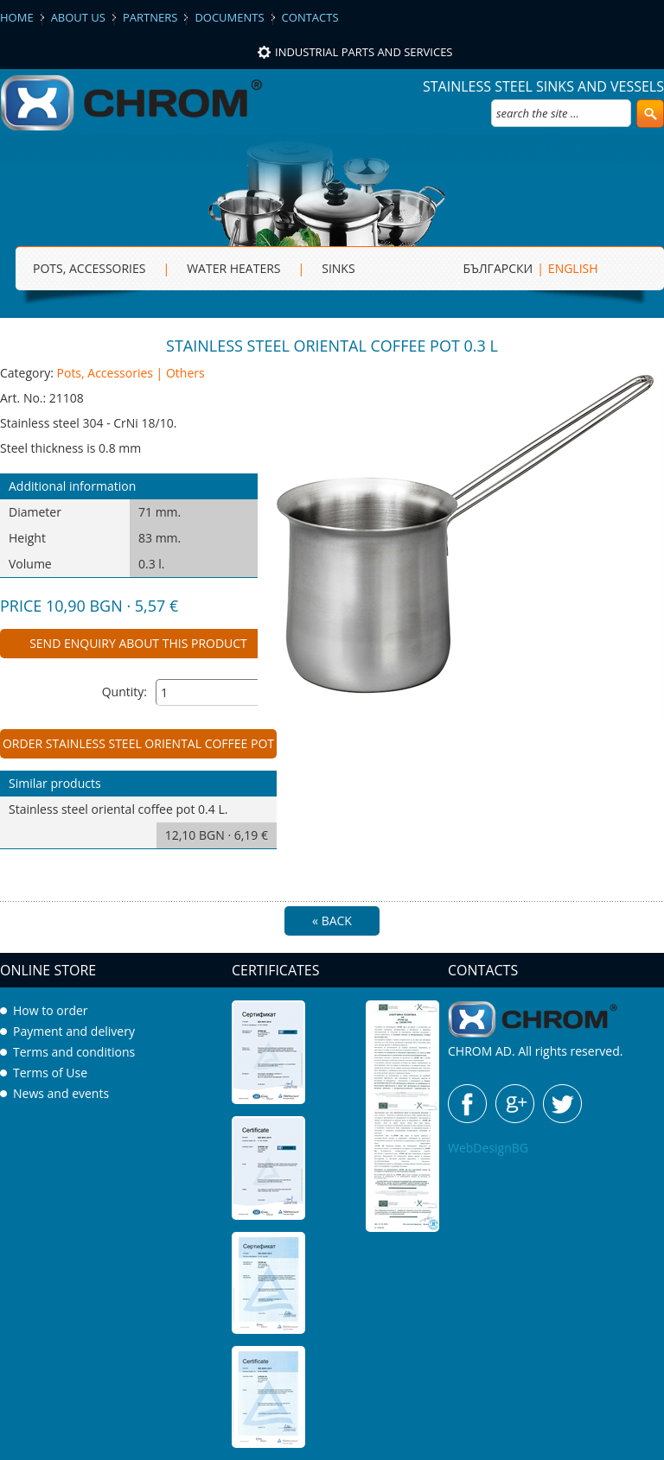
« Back (332, 920)
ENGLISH (573, 268)
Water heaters (233, 268)
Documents (229, 17)
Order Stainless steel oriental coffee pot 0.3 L (138, 747)
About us (78, 17)
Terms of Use (50, 1072)
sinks (338, 268)
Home (17, 17)
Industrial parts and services (364, 52)
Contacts (310, 17)
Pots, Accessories (89, 268)
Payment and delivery (74, 1031)
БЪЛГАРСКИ (498, 268)
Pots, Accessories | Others (131, 373)
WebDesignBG (488, 1147)
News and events (61, 1093)
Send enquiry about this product (138, 643)
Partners (150, 17)
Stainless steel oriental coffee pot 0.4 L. (143, 824)
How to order (50, 1010)
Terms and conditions (74, 1052)
